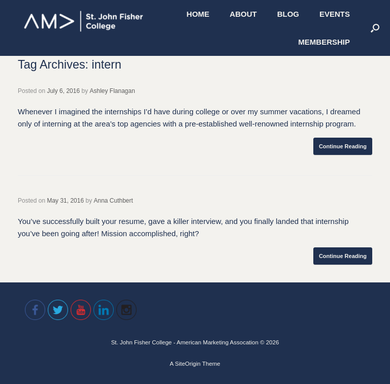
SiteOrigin (188, 364)
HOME (197, 14)
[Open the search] (375, 28)
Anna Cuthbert (113, 200)
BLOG (288, 14)
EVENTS (334, 14)
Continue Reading (343, 146)
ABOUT (243, 14)
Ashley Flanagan (112, 90)
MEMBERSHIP (324, 42)
